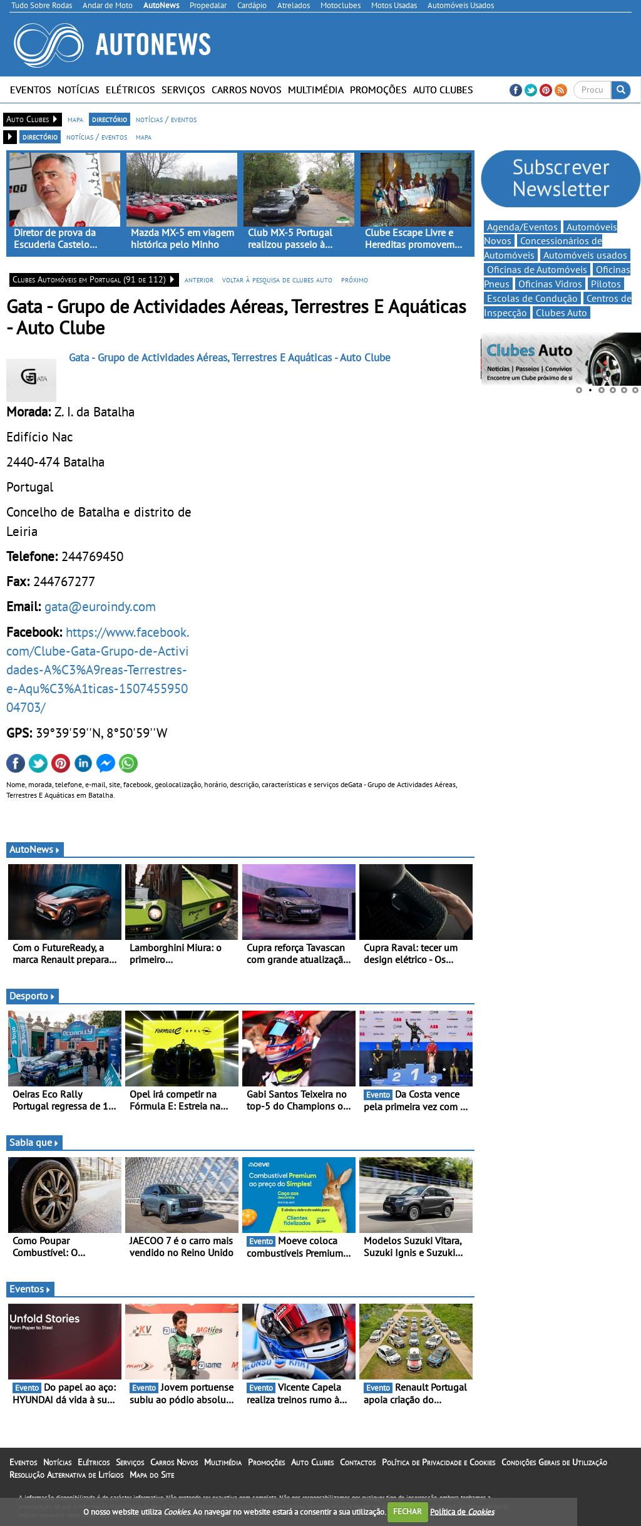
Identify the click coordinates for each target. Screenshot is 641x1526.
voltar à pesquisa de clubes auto (277, 279)
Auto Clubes (443, 89)
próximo (354, 279)
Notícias (79, 89)
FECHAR (407, 1511)
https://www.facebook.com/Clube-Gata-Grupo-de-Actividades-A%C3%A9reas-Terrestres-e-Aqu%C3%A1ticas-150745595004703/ (98, 669)
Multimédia (316, 89)
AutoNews (35, 849)
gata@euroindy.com (100, 606)
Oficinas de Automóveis (537, 269)
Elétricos (130, 89)
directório (109, 119)
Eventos (30, 89)
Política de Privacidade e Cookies (438, 1462)
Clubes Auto (561, 312)
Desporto (32, 995)
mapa (75, 119)
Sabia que (34, 1142)
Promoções (378, 89)
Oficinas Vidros (550, 283)
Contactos (358, 1462)
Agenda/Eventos (522, 226)
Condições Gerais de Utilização (554, 1462)
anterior (199, 279)
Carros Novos (247, 89)
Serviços (183, 89)
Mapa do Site (152, 1474)
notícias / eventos (166, 119)
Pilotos (606, 283)
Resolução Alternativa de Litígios (66, 1474)
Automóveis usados (585, 255)
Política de (462, 1511)
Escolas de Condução (532, 298)
